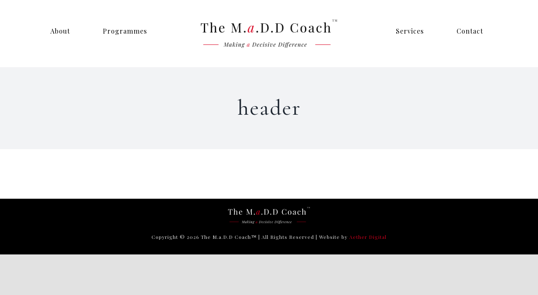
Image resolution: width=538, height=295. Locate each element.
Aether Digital (368, 237)
